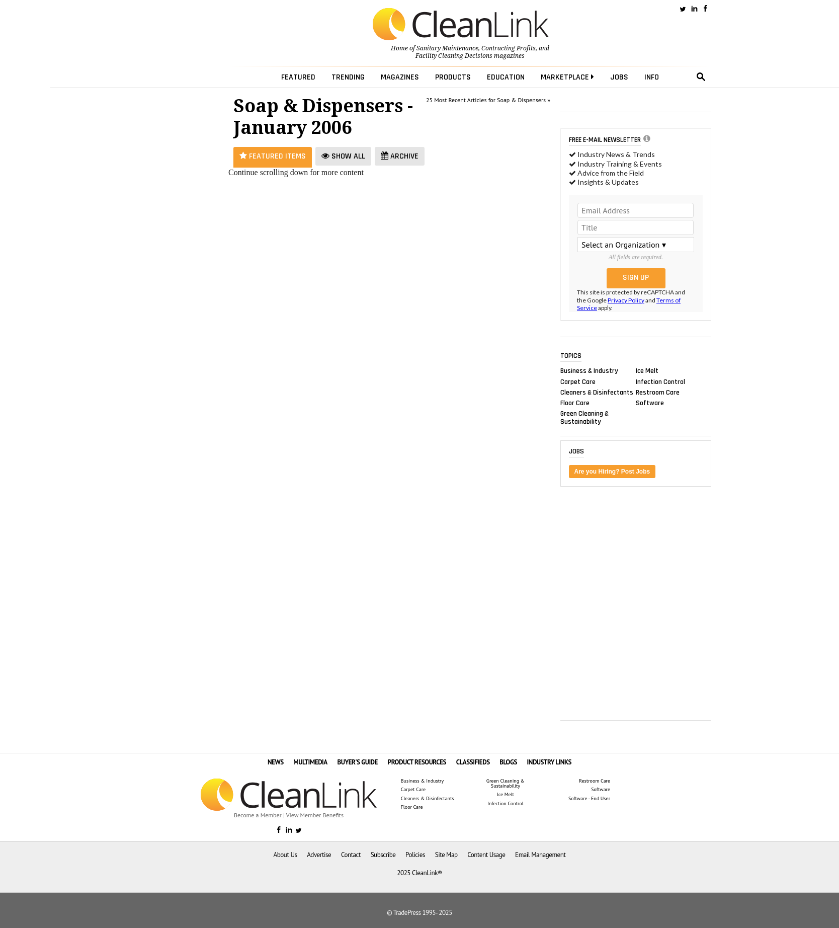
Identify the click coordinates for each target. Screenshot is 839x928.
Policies (415, 854)
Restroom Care (658, 392)
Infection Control (660, 381)
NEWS (276, 762)
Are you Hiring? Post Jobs (612, 471)
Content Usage (486, 854)
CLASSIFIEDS (473, 762)
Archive (399, 156)
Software (650, 402)
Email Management (540, 854)
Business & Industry (589, 370)
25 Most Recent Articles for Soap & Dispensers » (488, 100)
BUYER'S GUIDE (357, 762)
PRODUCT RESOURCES (417, 762)
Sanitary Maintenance (447, 48)
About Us (285, 854)
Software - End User (589, 798)
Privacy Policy (626, 300)
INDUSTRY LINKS (549, 762)
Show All (343, 156)
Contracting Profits (508, 48)
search (701, 77)
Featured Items (272, 156)
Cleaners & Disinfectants (596, 392)
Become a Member (258, 815)
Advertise (319, 854)
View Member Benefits (315, 815)
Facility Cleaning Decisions (453, 55)
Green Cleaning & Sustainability (584, 417)
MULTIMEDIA (310, 762)
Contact (351, 854)
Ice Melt (647, 370)
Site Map (446, 854)
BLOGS (508, 762)
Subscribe (383, 854)
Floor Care (575, 402)
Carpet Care (578, 381)
